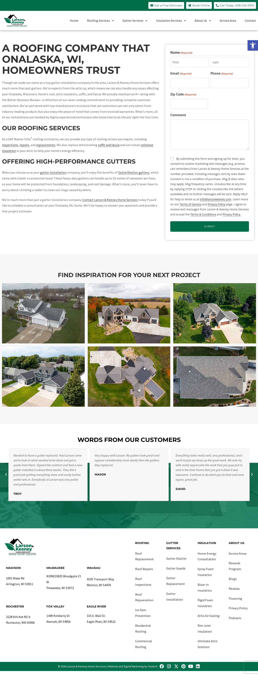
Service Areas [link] (238, 553)
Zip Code (183, 94)
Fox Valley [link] (55, 606)
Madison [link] (13, 568)
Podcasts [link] (235, 618)
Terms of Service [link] (190, 204)
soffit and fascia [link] (108, 145)
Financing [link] (235, 598)
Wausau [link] (93, 568)
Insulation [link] (207, 543)
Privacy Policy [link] (216, 204)
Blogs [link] (233, 579)
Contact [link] (250, 20)
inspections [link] (10, 145)
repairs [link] (24, 145)
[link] (253, 45)
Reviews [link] (234, 589)
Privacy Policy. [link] (232, 214)
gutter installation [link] (53, 172)
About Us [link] (203, 20)
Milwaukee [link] (55, 568)
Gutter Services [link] (134, 20)
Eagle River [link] (96, 606)
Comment (178, 115)
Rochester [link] (15, 606)
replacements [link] (45, 145)
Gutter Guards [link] (176, 568)
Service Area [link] (228, 20)
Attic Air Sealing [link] (209, 616)
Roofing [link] (142, 543)
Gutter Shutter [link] (176, 558)
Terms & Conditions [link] (203, 214)
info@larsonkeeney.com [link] (215, 199)
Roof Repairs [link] (144, 569)
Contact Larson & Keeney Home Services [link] (110, 200)
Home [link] (74, 20)
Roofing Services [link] (100, 20)
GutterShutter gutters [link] (133, 172)
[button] (6, 474)
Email (181, 73)
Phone (221, 73)
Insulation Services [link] (171, 20)
